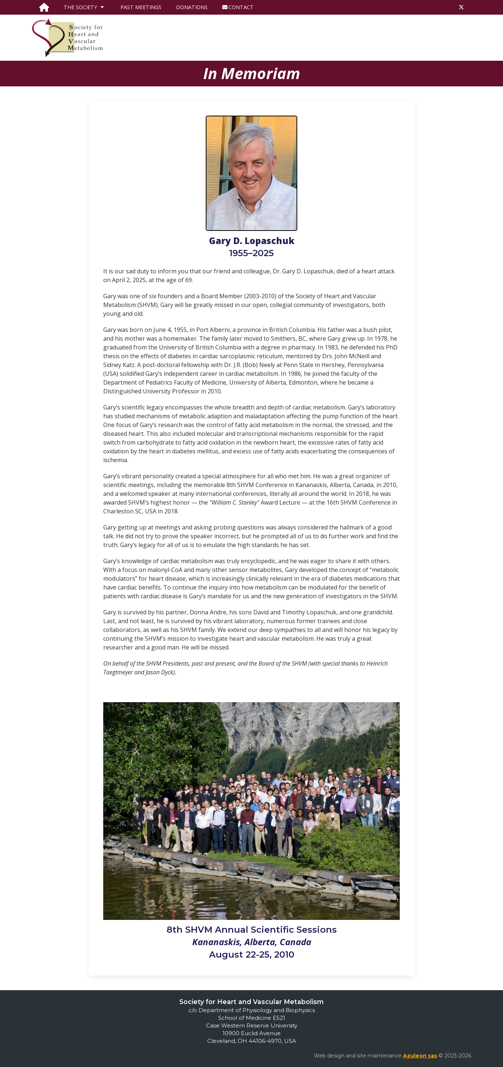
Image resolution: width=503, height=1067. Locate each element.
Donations (192, 7)
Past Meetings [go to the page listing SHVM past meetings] (140, 7)
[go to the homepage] (44, 7)
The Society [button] (85, 7)
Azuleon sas (420, 1055)
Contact (238, 7)
